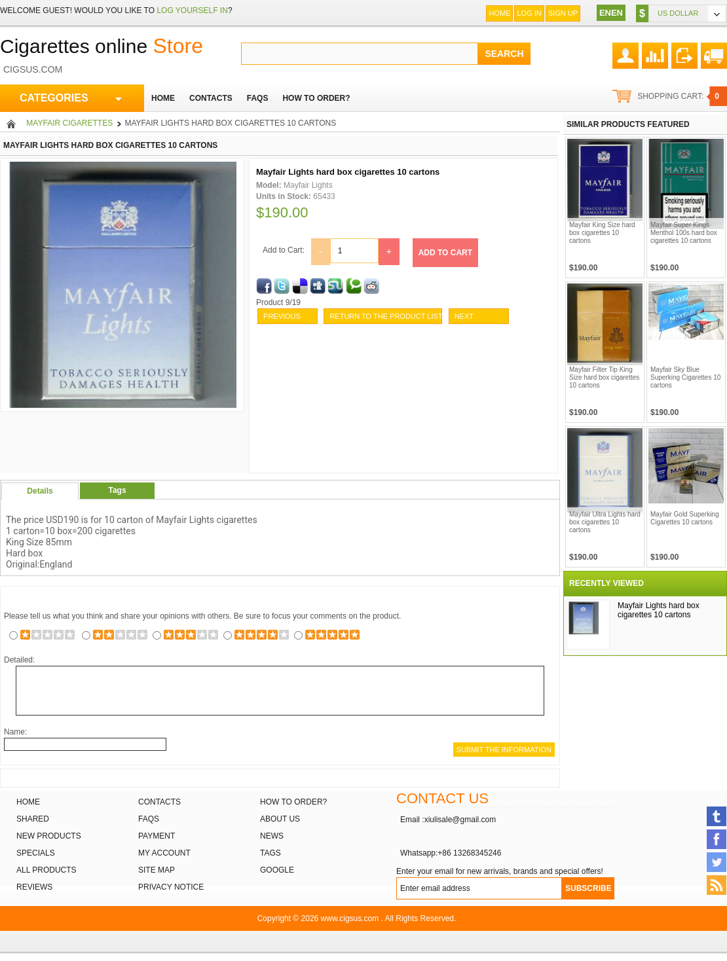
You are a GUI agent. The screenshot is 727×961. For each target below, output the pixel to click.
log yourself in (192, 10)
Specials (35, 853)
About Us (280, 819)
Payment (156, 836)
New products (48, 836)
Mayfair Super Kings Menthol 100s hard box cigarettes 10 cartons (683, 232)
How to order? (293, 802)
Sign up (563, 13)
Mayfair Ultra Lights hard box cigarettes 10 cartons (605, 522)
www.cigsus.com (350, 918)
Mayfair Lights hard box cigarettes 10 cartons (658, 610)
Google (277, 870)
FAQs (148, 819)
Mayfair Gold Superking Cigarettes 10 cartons (684, 518)
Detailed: (19, 659)
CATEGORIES (71, 98)
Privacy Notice (171, 887)
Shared (32, 819)
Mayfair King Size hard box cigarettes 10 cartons (602, 232)
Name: (15, 731)
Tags (117, 490)
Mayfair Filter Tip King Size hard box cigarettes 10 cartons (604, 377)
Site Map (156, 870)
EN (605, 13)
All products (46, 870)
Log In (529, 13)
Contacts (159, 802)
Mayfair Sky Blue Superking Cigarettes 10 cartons (685, 377)
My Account (164, 853)
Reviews (34, 887)
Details (39, 491)
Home (499, 13)
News (272, 836)
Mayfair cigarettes (69, 123)
